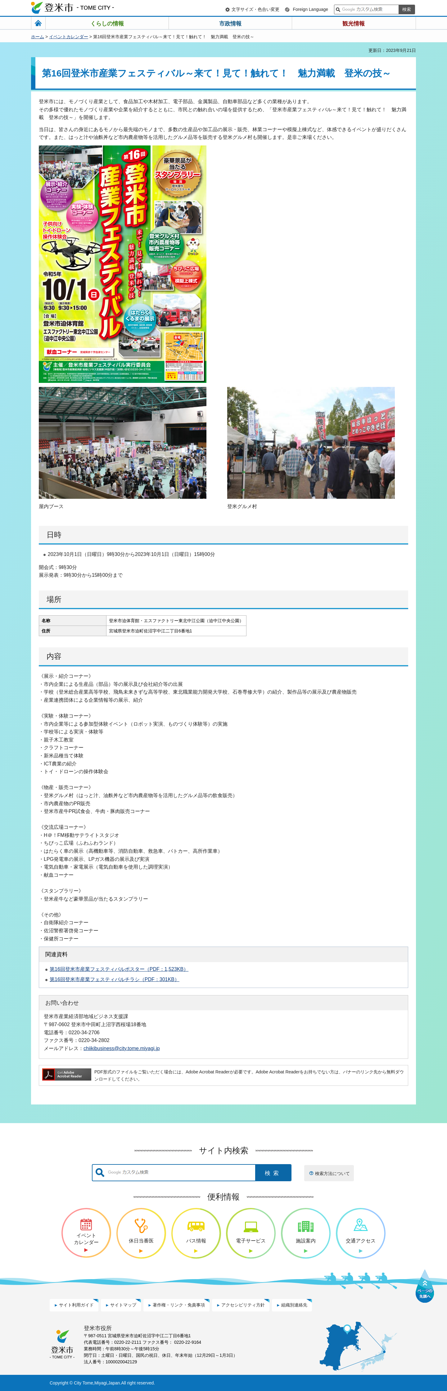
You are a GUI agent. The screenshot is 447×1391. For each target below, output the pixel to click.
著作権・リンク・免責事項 (179, 1304)
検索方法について (332, 1173)
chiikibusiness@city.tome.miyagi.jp (122, 1048)
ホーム (37, 36)
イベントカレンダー (68, 36)
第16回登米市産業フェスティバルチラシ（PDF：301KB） (114, 979)
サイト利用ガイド (76, 1304)
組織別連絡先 (294, 1304)
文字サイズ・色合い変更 (255, 9)
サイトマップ (123, 1304)
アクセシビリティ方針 (243, 1304)
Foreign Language (310, 9)
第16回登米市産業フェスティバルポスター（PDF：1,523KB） (119, 969)
